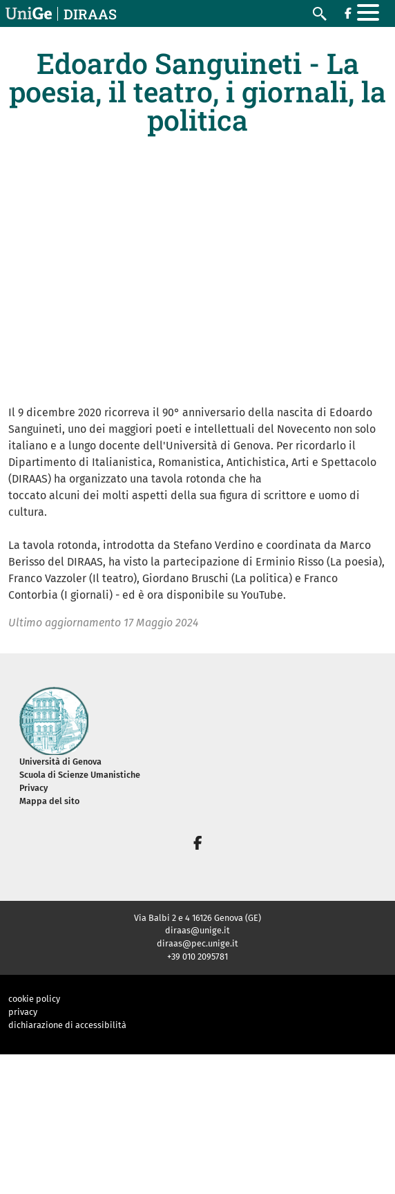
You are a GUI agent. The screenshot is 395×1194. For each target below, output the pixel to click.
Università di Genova (60, 761)
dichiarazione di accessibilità (67, 1025)
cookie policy (34, 999)
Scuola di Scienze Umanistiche (79, 774)
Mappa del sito (49, 801)
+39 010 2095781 (197, 956)
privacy (22, 1012)
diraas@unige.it (197, 930)
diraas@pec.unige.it (197, 943)
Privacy (33, 788)
